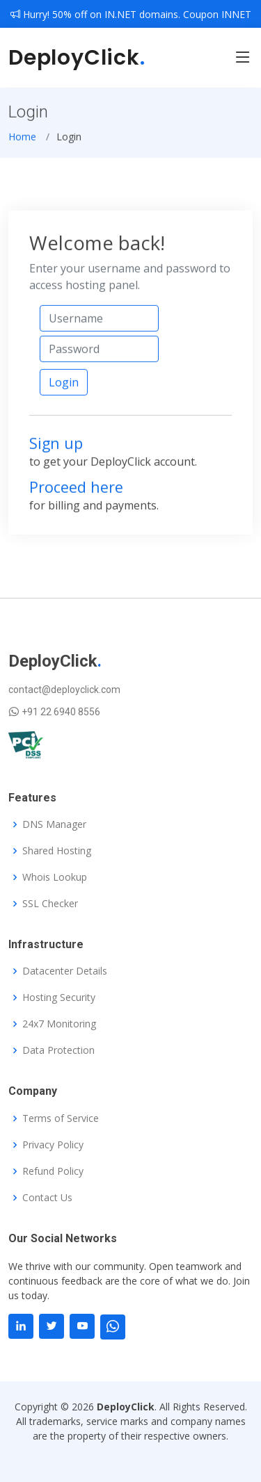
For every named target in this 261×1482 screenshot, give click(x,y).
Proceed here (76, 492)
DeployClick (76, 57)
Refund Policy (53, 1171)
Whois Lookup (54, 877)
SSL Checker (50, 904)
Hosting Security (58, 997)
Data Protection (58, 1050)
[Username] (99, 323)
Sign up (56, 449)
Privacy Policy (53, 1145)
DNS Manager (54, 824)
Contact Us (47, 1198)
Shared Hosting (56, 851)
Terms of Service (60, 1118)
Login (64, 388)
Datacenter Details (64, 971)
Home (22, 141)
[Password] (99, 354)
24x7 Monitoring (59, 1024)
